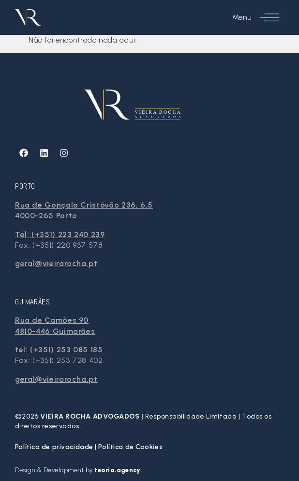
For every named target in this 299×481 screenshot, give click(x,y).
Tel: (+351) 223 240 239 (60, 234)
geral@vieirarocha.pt (56, 263)
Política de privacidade (55, 447)
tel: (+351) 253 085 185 (59, 349)
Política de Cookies (130, 447)
